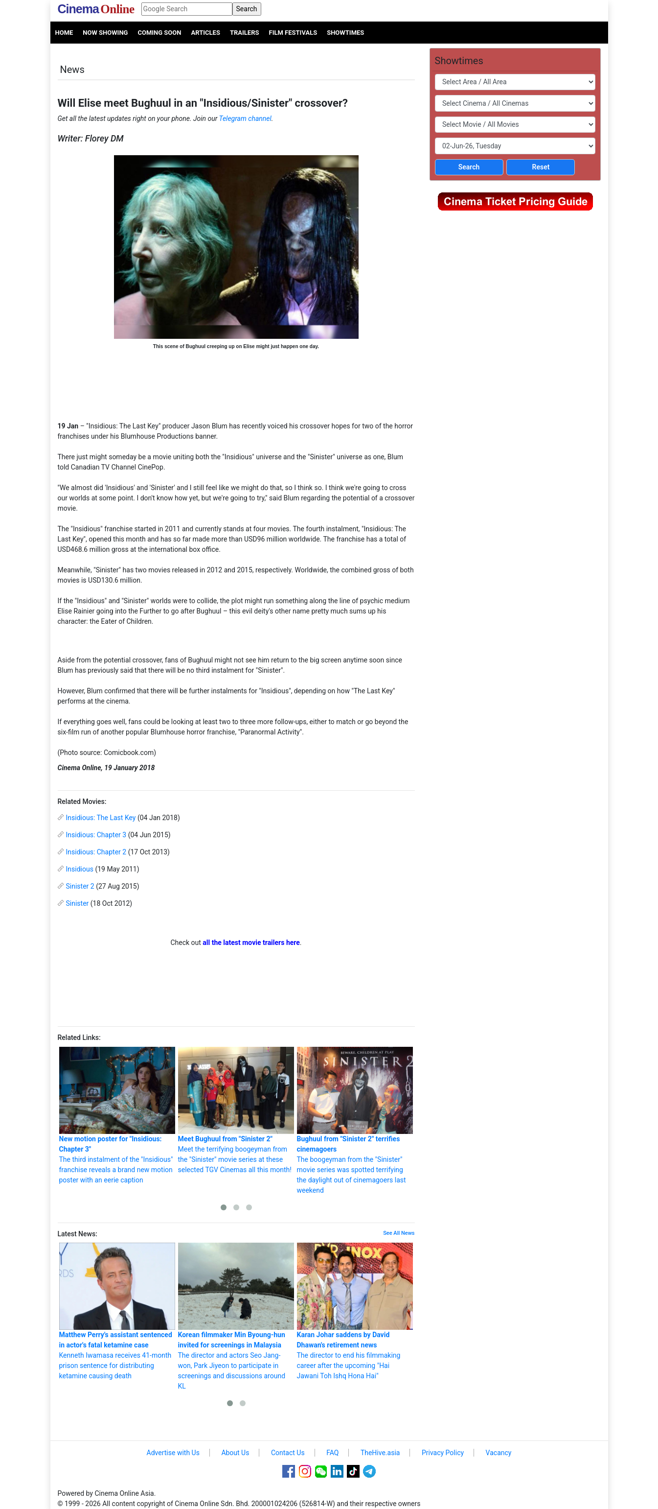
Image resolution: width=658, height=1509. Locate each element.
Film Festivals (293, 32)
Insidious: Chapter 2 (96, 852)
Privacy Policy (443, 1453)
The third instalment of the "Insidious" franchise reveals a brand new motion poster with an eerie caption (117, 1115)
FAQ (332, 1453)
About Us (235, 1453)
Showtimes (345, 32)
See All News (398, 1233)
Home (64, 32)
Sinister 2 (80, 886)
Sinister (77, 903)
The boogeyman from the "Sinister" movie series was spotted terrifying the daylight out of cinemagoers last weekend (355, 1120)
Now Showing (105, 32)
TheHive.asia (380, 1453)
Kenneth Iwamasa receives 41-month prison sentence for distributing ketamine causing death (117, 1311)
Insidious (79, 869)
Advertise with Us (173, 1453)
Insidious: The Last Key (101, 818)
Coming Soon (159, 32)
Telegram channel (245, 118)
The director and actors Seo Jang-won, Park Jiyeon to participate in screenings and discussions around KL (236, 1316)
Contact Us (288, 1453)
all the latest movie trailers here (251, 942)
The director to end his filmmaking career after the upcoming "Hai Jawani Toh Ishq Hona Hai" (355, 1311)
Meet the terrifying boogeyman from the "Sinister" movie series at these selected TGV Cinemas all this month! (236, 1110)
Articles (205, 32)
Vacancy (499, 1453)
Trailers (244, 32)
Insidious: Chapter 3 (96, 835)
